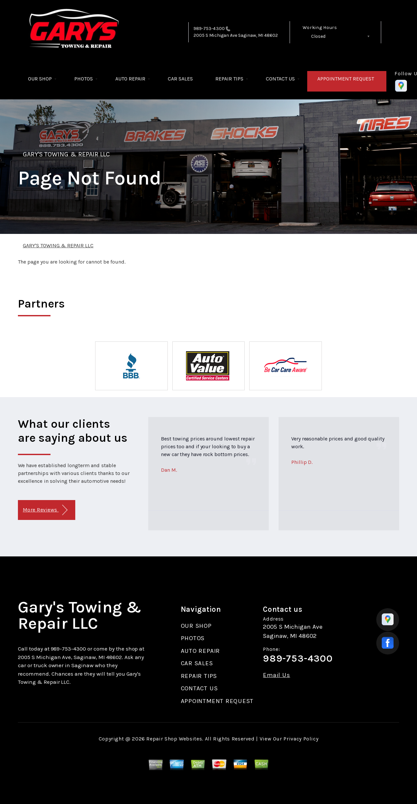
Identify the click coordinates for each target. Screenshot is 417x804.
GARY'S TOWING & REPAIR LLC (66, 154)
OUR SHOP (40, 79)
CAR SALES (180, 79)
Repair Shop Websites (174, 739)
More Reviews (45, 510)
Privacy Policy (300, 739)
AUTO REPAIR (130, 79)
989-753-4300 (209, 28)
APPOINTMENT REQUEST (345, 79)
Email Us (276, 675)
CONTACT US (280, 79)
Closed (318, 36)
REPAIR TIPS (229, 79)
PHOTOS (83, 79)
